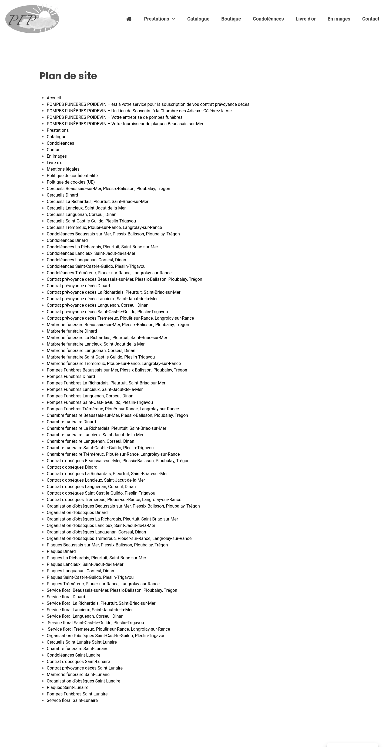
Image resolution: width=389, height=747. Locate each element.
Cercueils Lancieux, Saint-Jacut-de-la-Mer (86, 208)
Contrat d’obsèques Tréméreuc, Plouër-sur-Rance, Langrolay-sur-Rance (114, 499)
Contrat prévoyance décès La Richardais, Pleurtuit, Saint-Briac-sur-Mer (113, 292)
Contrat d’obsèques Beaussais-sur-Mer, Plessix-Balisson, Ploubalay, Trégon (118, 460)
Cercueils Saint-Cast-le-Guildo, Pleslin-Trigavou (91, 221)
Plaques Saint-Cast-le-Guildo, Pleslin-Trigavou (90, 577)
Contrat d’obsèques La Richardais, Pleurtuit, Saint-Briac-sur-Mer (107, 473)
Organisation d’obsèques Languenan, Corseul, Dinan (96, 532)
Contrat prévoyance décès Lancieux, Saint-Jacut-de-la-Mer (102, 298)
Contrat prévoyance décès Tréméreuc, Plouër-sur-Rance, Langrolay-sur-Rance (120, 318)
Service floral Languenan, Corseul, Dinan (85, 616)
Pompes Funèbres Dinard (71, 376)
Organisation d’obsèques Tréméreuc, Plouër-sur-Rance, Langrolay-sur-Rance (119, 538)
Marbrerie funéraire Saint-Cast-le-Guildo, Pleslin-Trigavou (101, 357)
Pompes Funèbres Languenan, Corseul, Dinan (90, 395)
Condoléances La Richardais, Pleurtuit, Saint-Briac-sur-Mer (102, 246)
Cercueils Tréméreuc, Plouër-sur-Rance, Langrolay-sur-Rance (104, 227)
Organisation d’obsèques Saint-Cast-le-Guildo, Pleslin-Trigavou (106, 635)
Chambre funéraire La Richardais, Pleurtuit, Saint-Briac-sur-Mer (106, 428)
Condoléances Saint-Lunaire (73, 655)
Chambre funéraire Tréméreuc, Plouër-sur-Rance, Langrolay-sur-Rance (113, 454)
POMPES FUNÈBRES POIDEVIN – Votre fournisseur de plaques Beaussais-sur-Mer (125, 123)
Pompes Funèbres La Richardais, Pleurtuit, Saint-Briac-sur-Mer (106, 383)
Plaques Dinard (61, 551)
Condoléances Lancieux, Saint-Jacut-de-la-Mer (91, 253)
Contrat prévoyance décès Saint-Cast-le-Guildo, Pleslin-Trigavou (107, 311)
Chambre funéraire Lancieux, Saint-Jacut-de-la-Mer (95, 434)
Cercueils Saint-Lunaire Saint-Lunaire (82, 642)
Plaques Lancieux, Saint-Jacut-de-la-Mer (85, 564)
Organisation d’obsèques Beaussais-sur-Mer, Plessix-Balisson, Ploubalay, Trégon (123, 506)
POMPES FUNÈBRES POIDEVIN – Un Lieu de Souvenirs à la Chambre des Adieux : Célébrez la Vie (139, 110)
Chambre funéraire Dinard (71, 421)
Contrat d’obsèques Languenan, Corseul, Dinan (91, 486)
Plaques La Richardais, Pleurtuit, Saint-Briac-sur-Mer (96, 557)
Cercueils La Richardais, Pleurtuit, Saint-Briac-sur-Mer (98, 201)
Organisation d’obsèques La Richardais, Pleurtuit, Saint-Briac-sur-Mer (112, 519)
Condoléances (268, 19)
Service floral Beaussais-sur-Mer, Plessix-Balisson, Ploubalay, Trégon (112, 590)
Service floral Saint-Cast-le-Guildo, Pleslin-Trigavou (95, 622)
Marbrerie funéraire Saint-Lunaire (78, 674)
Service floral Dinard (66, 596)
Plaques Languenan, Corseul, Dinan (80, 570)
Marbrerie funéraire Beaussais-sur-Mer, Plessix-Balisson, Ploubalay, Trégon (118, 324)
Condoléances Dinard (67, 240)
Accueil (54, 97)
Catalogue (198, 19)
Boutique (231, 19)
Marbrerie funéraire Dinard (72, 331)
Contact (370, 19)
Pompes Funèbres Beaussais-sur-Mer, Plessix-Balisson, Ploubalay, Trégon (117, 370)
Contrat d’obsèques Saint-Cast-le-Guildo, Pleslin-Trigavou (101, 493)
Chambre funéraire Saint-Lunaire (78, 648)
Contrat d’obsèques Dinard (72, 467)
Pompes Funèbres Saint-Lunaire (77, 694)
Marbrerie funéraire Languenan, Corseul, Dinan (91, 350)
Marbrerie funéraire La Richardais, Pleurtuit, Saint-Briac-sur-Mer (107, 337)
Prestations (159, 19)
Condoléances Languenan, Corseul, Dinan (86, 259)
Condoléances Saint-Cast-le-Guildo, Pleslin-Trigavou (96, 266)
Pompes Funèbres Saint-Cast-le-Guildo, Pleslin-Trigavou (100, 402)
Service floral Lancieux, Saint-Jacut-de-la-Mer (90, 609)
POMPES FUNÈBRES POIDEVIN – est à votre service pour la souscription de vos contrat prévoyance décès (148, 104)
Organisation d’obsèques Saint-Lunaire (83, 681)
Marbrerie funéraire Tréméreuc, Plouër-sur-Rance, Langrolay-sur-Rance (114, 363)
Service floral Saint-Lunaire (72, 700)
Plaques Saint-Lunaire (67, 687)
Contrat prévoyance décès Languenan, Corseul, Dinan (98, 305)
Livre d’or (306, 19)
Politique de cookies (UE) (71, 182)
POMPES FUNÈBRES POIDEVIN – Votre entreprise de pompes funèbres (115, 117)
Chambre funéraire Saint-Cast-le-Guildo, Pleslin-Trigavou (100, 447)
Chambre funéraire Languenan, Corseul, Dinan (90, 441)
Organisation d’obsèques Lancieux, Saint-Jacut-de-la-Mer (101, 525)
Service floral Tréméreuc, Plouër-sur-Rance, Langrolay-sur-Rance (108, 629)
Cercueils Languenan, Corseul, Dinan (81, 214)
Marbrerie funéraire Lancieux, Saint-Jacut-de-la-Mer (96, 344)
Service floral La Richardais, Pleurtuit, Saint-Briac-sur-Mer (101, 603)
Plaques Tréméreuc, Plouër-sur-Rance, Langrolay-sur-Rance (103, 583)
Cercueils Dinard (62, 195)
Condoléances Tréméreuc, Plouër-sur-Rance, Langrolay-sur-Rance (109, 272)
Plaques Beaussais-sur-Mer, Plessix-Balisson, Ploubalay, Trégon (107, 544)
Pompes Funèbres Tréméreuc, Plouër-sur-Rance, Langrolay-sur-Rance (113, 408)
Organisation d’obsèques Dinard (77, 512)
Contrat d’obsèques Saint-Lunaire (78, 661)
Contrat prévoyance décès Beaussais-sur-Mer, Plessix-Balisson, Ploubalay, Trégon (124, 279)
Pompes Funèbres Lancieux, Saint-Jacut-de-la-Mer (95, 389)
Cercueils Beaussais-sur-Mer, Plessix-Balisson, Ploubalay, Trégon (108, 188)
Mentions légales (63, 169)
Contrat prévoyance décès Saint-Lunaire (85, 668)
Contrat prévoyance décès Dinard (78, 285)
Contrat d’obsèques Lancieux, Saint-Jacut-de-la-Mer (96, 480)
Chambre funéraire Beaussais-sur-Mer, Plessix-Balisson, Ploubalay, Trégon (117, 415)
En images (339, 19)
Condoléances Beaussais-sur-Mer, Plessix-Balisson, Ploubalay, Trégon (113, 233)
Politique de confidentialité (72, 175)
